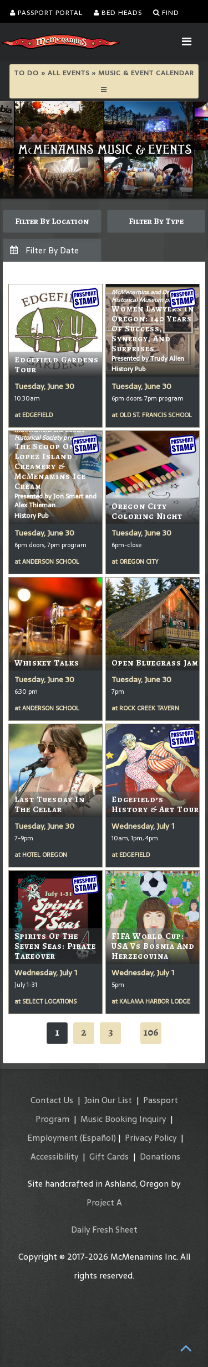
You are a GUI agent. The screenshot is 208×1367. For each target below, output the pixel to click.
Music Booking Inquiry (123, 1119)
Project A (104, 1202)
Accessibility (54, 1156)
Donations (160, 1156)
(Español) (98, 1138)
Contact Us (52, 1100)
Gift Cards (109, 1156)
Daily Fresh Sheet (104, 1229)
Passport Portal (46, 12)
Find (166, 12)
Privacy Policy (150, 1138)
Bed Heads (118, 12)
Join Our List (108, 1100)
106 (151, 1032)
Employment (52, 1138)
